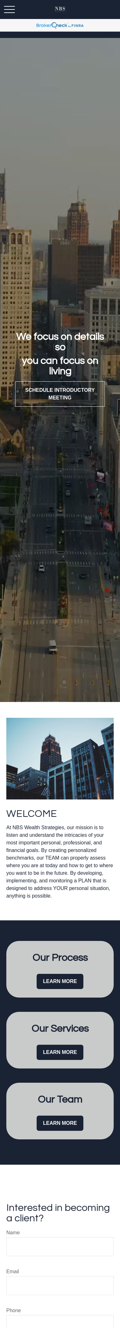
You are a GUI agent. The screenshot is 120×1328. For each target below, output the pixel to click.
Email (12, 1271)
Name (13, 1232)
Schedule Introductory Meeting (60, 393)
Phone (13, 1310)
